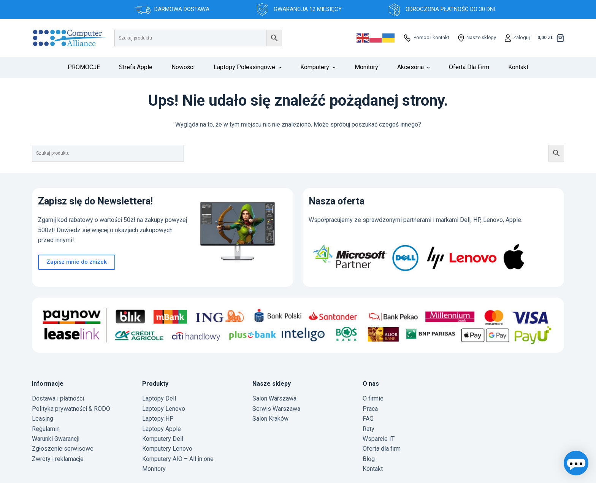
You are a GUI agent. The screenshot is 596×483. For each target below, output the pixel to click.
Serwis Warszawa (276, 408)
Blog (369, 458)
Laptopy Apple (161, 428)
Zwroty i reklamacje (58, 458)
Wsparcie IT (379, 438)
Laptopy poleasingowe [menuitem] (248, 67)
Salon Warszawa (274, 398)
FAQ (368, 418)
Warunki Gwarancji (55, 438)
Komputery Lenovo (167, 448)
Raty (368, 428)
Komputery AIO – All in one (178, 458)
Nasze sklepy (480, 37)
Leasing (42, 418)
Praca (370, 408)
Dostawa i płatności (58, 398)
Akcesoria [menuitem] (414, 67)
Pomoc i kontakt (430, 37)
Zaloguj (521, 37)
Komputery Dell (162, 438)
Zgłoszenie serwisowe (63, 448)
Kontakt (373, 468)
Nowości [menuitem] (183, 67)
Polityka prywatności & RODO (71, 408)
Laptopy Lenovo (163, 408)
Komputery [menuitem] (318, 67)
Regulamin (46, 428)
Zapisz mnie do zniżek (76, 261)
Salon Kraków (270, 418)
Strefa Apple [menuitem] (135, 67)
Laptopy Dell (159, 398)
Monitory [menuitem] (366, 67)
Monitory (154, 468)
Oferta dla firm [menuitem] (469, 67)
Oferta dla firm (382, 448)
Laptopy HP (158, 418)
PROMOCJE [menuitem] (84, 67)
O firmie (373, 398)
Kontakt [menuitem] (518, 67)
